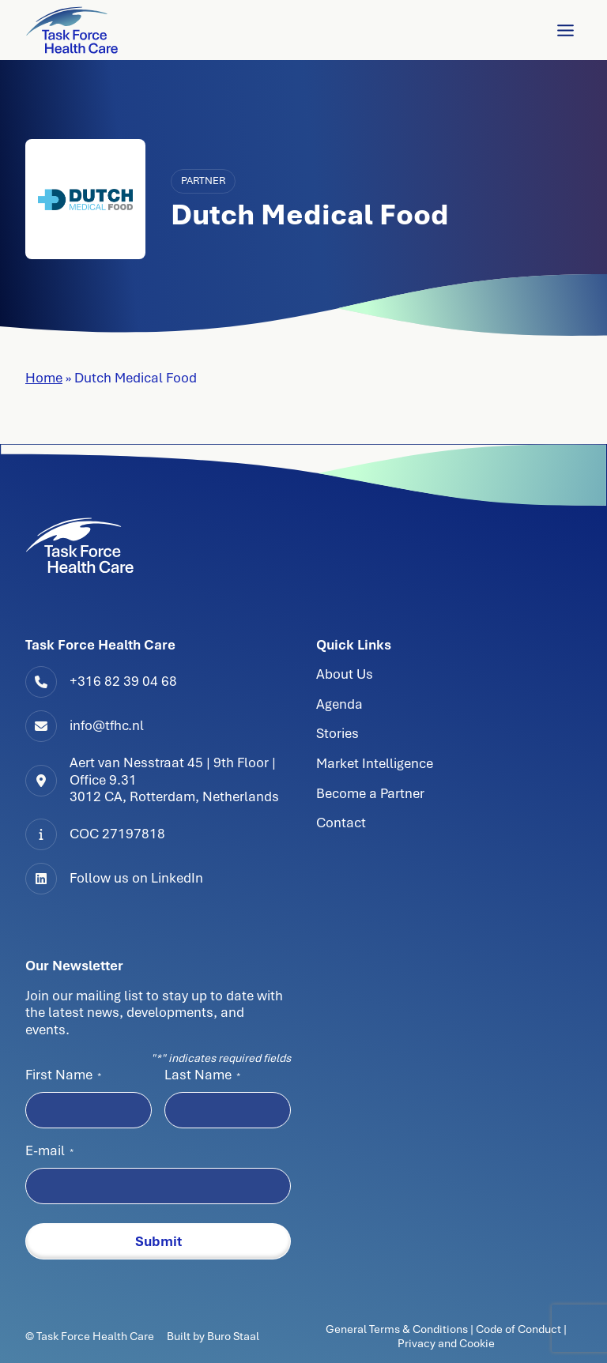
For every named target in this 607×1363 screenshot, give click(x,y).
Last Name (202, 1074)
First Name (63, 1074)
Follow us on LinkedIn (136, 878)
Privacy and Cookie (446, 1343)
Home (43, 377)
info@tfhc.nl (107, 725)
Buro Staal (233, 1336)
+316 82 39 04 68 (123, 681)
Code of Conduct (518, 1329)
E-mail (49, 1150)
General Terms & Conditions (398, 1329)
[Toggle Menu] (565, 30)
